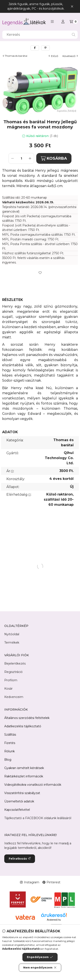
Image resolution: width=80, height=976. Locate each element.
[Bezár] (72, 6)
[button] (52, 21)
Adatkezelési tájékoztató (22, 726)
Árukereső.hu (54, 919)
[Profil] (63, 21)
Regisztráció (13, 672)
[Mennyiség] (21, 158)
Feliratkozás (20, 858)
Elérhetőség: (18, 494)
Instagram (29, 882)
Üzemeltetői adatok (19, 801)
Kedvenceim (13, 697)
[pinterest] (45, 48)
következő (70, 56)
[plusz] (30, 158)
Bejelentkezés (15, 663)
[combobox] (40, 34)
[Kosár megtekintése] (73, 21)
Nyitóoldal (11, 634)
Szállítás (10, 734)
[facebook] (35, 48)
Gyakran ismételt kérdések (24, 768)
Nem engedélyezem (40, 967)
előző (53, 56)
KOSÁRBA (54, 158)
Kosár (8, 688)
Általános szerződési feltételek (26, 718)
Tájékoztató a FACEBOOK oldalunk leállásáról (37, 818)
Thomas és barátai (16, 55)
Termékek (11, 642)
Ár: (10, 471)
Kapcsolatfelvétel (17, 810)
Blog (7, 760)
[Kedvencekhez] (40, 272)
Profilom (10, 680)
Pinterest (51, 882)
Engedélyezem (40, 957)
